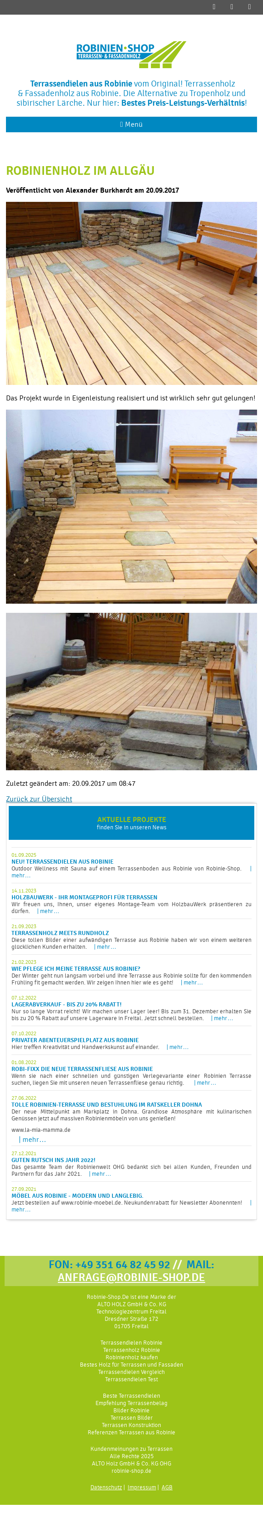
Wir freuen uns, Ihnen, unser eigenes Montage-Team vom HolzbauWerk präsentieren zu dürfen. (131, 900)
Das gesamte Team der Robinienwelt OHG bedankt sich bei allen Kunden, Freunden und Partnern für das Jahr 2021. (131, 1163)
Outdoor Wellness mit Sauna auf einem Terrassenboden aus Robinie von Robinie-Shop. (131, 865)
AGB (167, 1487)
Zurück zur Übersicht (39, 799)
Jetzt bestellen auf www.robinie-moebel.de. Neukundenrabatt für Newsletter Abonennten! (131, 1199)
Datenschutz (106, 1487)
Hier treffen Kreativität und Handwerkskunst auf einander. (131, 1040)
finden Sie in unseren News (132, 823)
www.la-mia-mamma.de (41, 1129)
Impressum (142, 1487)
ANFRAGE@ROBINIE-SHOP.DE (131, 1277)
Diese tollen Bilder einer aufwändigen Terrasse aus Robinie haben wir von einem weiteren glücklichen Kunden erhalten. (131, 936)
